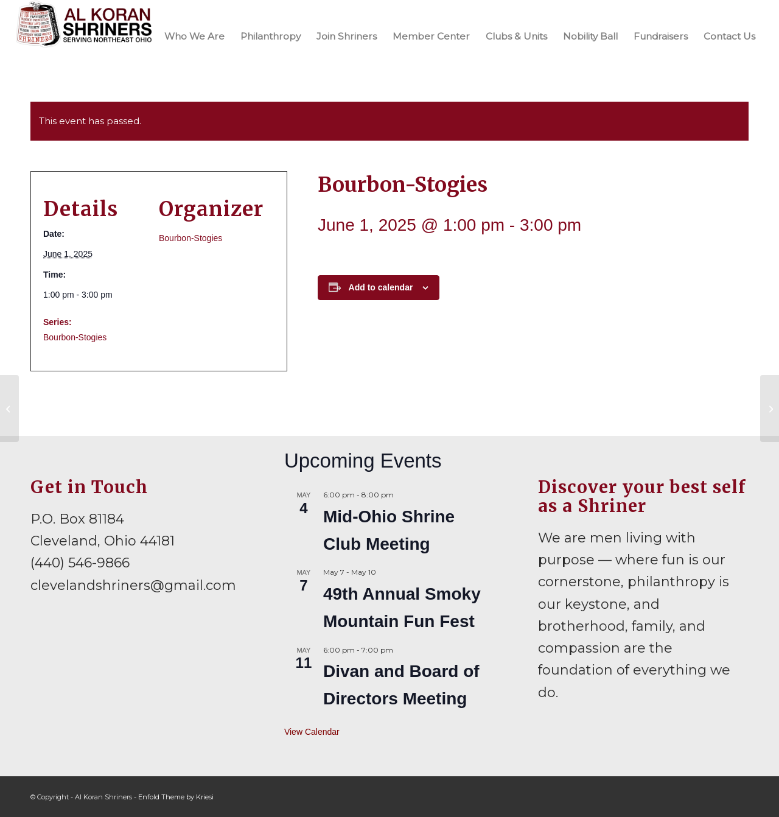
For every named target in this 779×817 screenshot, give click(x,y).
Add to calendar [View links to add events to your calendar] (381, 287)
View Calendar (312, 732)
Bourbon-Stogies (75, 337)
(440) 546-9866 (80, 563)
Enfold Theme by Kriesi (176, 797)
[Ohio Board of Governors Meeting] (9, 408)
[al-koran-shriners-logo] (84, 36)
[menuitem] (194, 36)
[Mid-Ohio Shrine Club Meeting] (769, 408)
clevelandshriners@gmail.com (133, 585)
